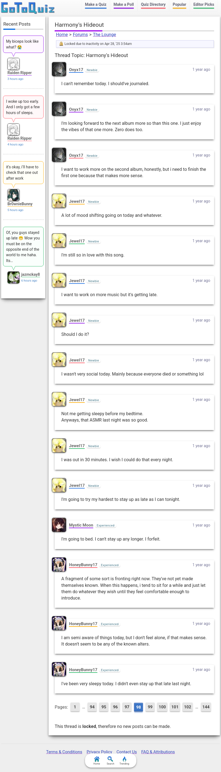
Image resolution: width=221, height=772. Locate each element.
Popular (179, 4)
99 (150, 706)
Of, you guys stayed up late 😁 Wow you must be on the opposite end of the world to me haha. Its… (23, 246)
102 (187, 706)
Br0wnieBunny (20, 204)
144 (206, 706)
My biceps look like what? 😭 (22, 44)
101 (175, 706)
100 (162, 706)
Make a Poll (124, 4)
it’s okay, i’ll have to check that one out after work (22, 172)
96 (115, 706)
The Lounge (104, 34)
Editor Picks (203, 4)
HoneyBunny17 (83, 564)
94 (92, 706)
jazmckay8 (30, 274)
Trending (124, 760)
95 (104, 706)
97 (127, 706)
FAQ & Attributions (158, 751)
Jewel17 (77, 201)
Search (111, 760)
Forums (80, 34)
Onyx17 (76, 69)
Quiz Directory (153, 4)
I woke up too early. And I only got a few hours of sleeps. (23, 107)
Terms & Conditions (64, 751)
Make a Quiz (95, 4)
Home (62, 34)
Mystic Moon (81, 525)
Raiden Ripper (19, 73)
